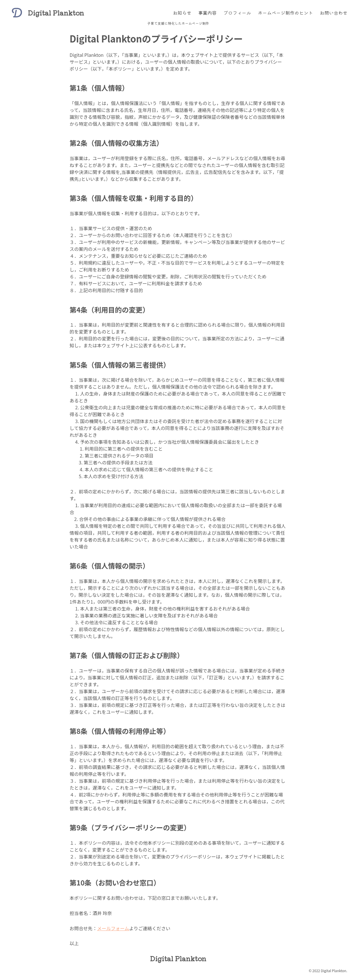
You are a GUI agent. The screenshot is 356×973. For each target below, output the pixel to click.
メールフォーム (113, 928)
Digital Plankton (56, 12)
